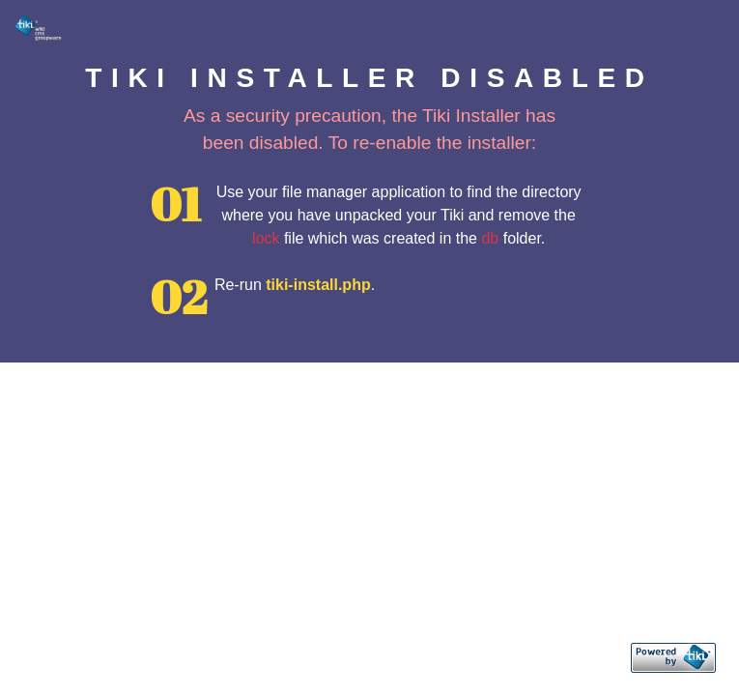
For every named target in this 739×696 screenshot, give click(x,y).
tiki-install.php (318, 284)
